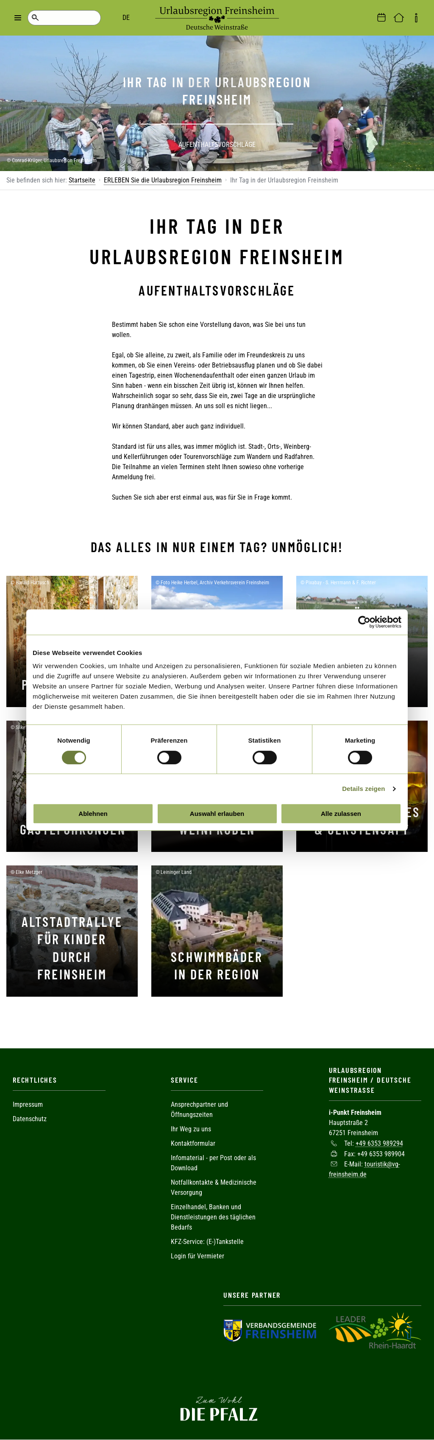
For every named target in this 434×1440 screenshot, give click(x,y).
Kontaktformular (193, 1143)
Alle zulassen (341, 813)
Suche (35, 18)
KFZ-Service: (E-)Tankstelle (207, 1242)
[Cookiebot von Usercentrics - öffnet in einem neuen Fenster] (364, 622)
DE (68, 18)
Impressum (28, 1104)
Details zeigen (363, 788)
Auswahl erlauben (217, 813)
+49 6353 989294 (379, 1143)
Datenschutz (30, 1119)
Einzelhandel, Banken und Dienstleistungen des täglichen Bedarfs (213, 1217)
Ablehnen (92, 813)
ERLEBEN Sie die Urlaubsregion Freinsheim (163, 180)
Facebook (217, 1373)
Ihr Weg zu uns (191, 1129)
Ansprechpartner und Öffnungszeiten (199, 1109)
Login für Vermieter (197, 1256)
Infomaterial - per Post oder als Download (213, 1163)
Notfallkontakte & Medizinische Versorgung (213, 1187)
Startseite (82, 180)
